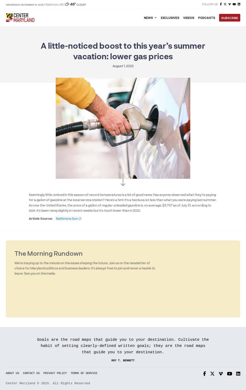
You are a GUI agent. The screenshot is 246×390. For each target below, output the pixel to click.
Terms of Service (84, 373)
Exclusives (170, 17)
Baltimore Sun (68, 218)
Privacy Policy (55, 373)
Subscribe (229, 18)
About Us (12, 373)
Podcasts (206, 17)
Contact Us (31, 373)
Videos (188, 17)
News (150, 18)
